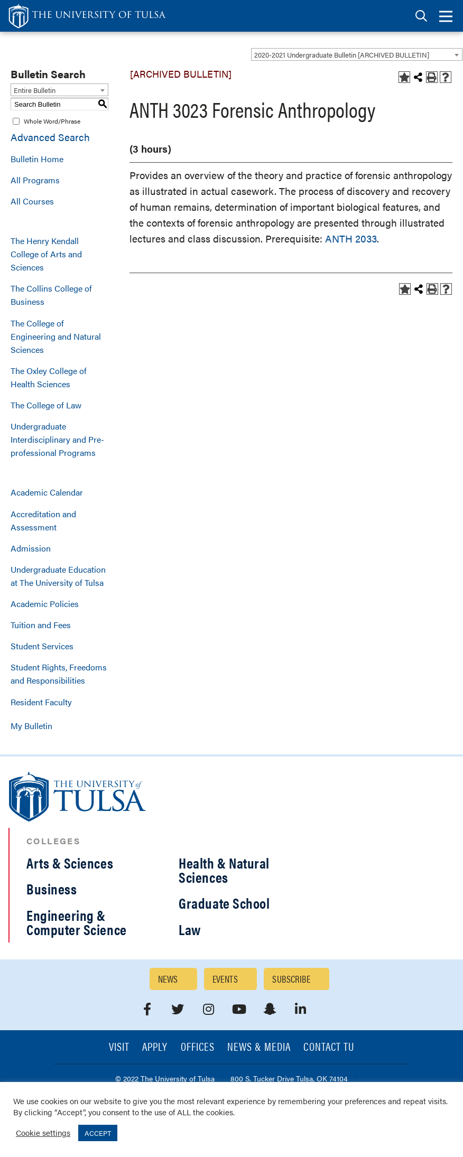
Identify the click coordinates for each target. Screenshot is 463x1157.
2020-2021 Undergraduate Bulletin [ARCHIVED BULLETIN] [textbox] (341, 55)
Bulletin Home (37, 159)
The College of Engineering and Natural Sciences (56, 336)
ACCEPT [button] (98, 1133)
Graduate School (224, 903)
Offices (198, 1047)
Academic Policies (45, 604)
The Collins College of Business (51, 294)
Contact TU (328, 1047)
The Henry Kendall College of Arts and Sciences (46, 254)
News (168, 978)
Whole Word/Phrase (52, 121)
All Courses (32, 201)
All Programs (35, 180)
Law (190, 929)
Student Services (42, 646)
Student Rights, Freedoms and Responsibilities (59, 673)
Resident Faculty (41, 702)
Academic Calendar (47, 492)
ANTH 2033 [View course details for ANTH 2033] (351, 238)
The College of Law (46, 405)
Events (225, 978)
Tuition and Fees (41, 625)
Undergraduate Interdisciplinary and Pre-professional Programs (57, 439)
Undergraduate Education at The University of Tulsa (58, 576)
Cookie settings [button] (43, 1132)
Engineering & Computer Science (76, 922)
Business (51, 889)
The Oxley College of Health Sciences (49, 377)
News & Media (259, 1047)
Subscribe (291, 978)
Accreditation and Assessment (43, 520)
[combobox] (356, 54)
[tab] (421, 16)
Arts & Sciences (69, 863)
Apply (155, 1047)
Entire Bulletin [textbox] (34, 90)
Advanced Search (50, 137)
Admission (31, 548)
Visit (119, 1047)
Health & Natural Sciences (224, 870)
